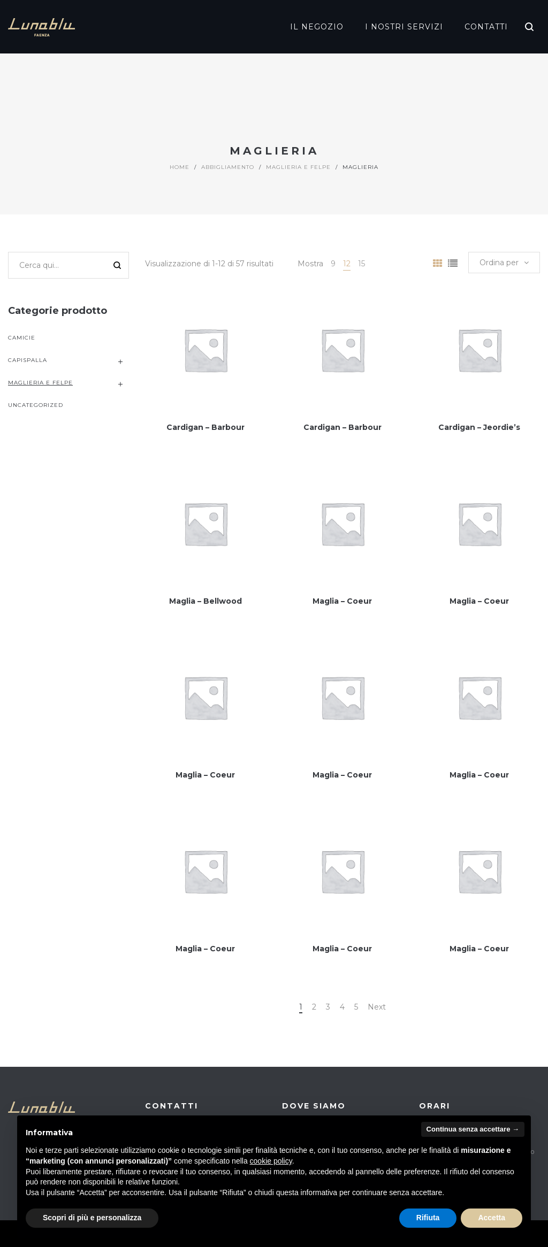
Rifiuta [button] (428, 1217)
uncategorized (35, 405)
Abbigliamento (227, 167)
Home (179, 167)
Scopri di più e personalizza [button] (92, 1217)
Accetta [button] (491, 1217)
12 (347, 263)
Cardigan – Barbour (205, 427)
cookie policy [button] (271, 1161)
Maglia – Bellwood (205, 601)
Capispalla (27, 360)
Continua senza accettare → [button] (473, 1129)
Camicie (21, 337)
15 (361, 263)
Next (377, 1007)
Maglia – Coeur (342, 601)
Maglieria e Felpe (298, 167)
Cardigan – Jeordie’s (479, 427)
